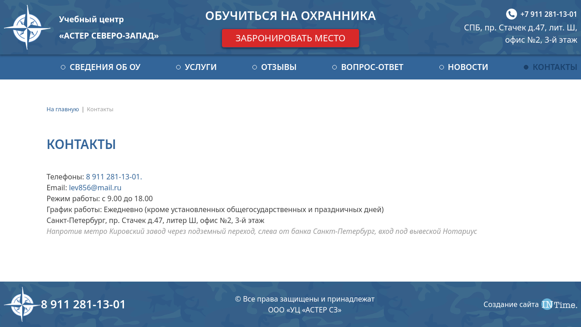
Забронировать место (290, 38)
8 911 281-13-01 (113, 177)
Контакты (554, 66)
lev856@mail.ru (95, 188)
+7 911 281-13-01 (549, 14)
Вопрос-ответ (372, 66)
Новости (468, 66)
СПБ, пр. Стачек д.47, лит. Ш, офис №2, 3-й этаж (520, 33)
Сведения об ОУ (104, 66)
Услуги (201, 66)
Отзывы (278, 66)
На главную (62, 109)
